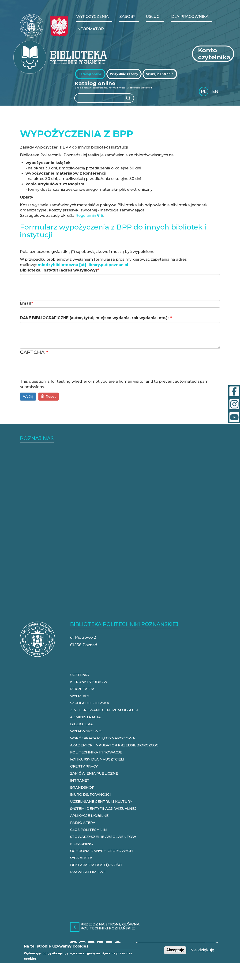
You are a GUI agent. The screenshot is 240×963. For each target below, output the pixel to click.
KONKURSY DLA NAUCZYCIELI (97, 759)
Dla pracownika (190, 16)
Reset (48, 396)
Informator (90, 29)
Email (25, 303)
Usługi (153, 16)
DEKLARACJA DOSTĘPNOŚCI (96, 865)
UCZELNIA (79, 675)
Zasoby (127, 16)
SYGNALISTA (81, 858)
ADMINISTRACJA (85, 717)
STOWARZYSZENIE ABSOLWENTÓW (103, 836)
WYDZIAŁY (79, 696)
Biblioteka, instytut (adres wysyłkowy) (58, 270)
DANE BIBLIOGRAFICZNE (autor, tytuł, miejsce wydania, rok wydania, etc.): (95, 318)
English (215, 92)
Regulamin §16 (89, 215)
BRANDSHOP (82, 787)
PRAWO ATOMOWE (88, 872)
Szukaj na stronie (160, 74)
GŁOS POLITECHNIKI (89, 829)
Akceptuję (175, 950)
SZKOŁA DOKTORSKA (89, 703)
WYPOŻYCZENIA (92, 16)
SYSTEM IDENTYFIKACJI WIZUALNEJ (103, 808)
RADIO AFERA (82, 822)
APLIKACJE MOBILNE (89, 815)
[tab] (90, 74)
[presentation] (55, 370)
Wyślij (28, 396)
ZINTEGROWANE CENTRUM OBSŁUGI (104, 710)
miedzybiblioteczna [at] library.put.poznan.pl (83, 265)
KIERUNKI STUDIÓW (88, 682)
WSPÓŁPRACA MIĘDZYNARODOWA (102, 738)
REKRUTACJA (82, 689)
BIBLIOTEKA (81, 724)
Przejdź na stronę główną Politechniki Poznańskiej (110, 926)
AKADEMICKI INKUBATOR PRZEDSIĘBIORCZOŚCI (115, 745)
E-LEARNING (81, 843)
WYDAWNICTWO (85, 731)
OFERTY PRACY (84, 766)
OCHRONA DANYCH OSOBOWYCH (101, 850)
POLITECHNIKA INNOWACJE (96, 752)
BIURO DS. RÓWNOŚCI (90, 794)
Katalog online (90, 74)
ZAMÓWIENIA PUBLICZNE (94, 773)
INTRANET (80, 780)
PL (203, 91)
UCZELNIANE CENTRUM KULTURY (101, 801)
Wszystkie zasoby (124, 74)
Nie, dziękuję (202, 950)
